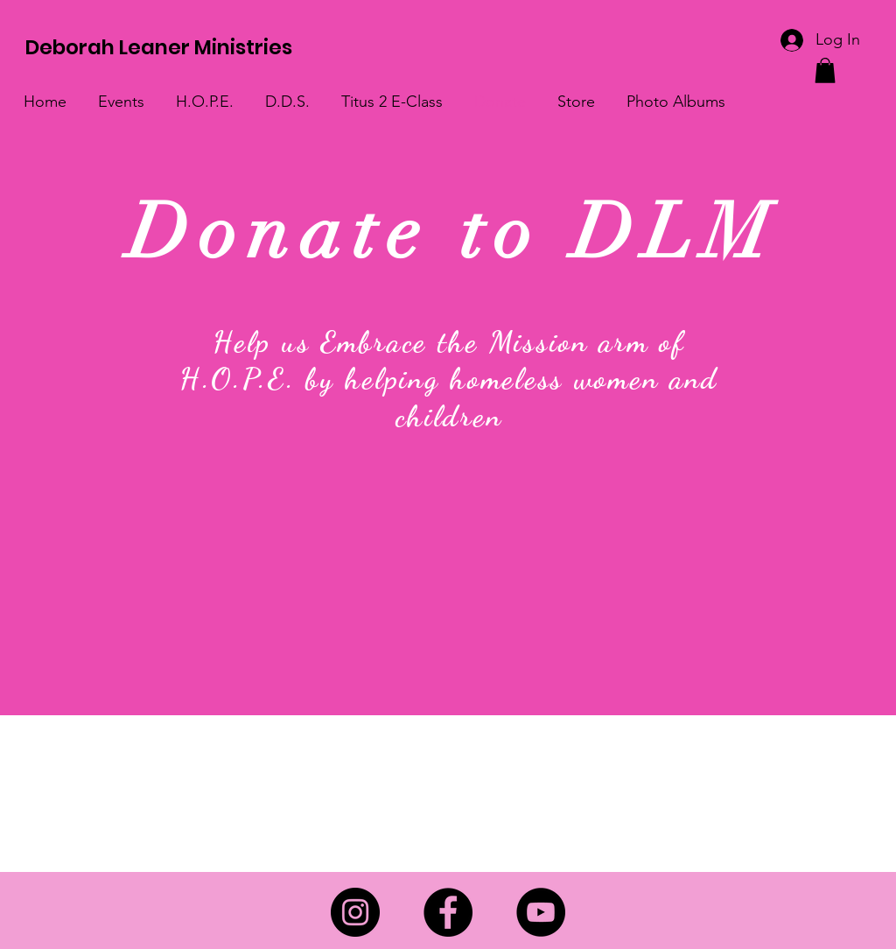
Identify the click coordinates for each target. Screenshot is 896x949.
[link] (825, 70)
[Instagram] (355, 912)
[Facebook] (448, 912)
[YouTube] (540, 912)
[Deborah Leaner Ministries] (162, 48)
